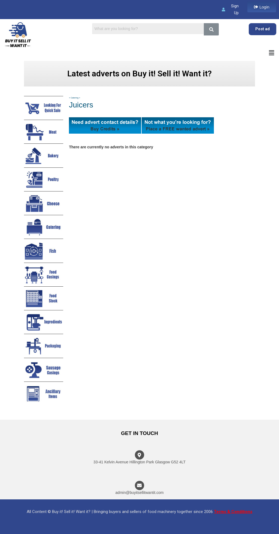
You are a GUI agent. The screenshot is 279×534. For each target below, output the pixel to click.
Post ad (262, 28)
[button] (261, 7)
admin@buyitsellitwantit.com (140, 492)
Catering (74, 98)
